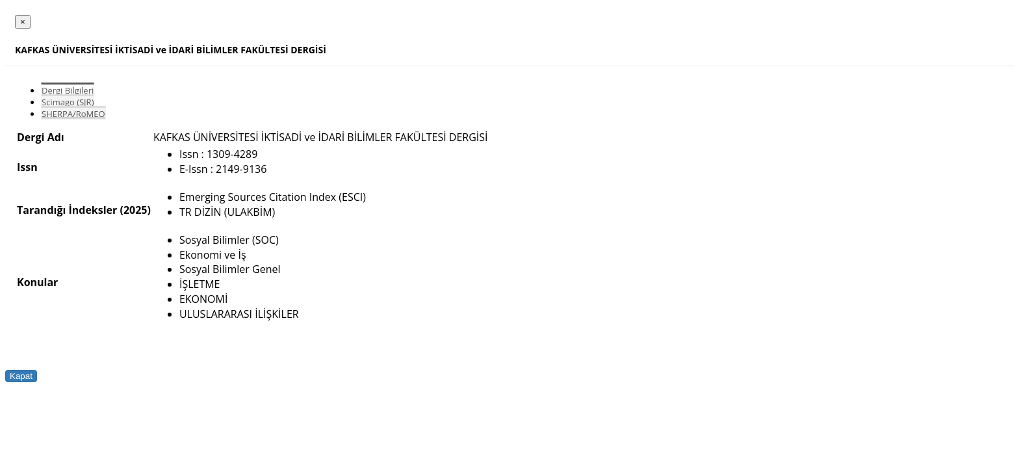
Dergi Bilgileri (68, 90)
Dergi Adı (40, 137)
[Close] (23, 22)
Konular (37, 282)
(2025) (135, 210)
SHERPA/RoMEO (73, 114)
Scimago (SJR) (68, 102)
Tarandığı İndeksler (67, 210)
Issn (27, 167)
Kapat (21, 376)
